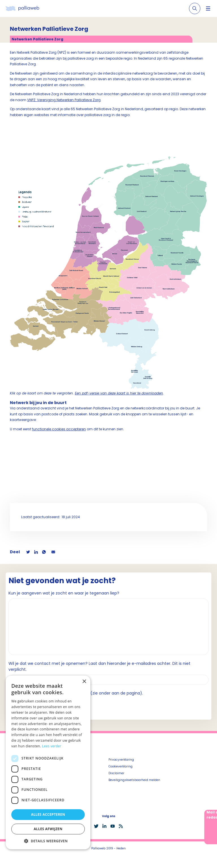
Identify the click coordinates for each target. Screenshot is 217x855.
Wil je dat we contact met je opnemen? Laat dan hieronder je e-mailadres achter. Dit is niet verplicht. (99, 666)
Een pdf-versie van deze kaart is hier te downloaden (119, 393)
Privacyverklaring (121, 760)
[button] (48, 841)
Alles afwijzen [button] (48, 828)
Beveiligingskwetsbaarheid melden (134, 780)
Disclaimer (116, 773)
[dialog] (48, 762)
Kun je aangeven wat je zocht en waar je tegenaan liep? (63, 593)
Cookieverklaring (120, 766)
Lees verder (52, 746)
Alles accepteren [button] (48, 814)
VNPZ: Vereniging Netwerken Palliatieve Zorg (64, 99)
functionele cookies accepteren (59, 429)
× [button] (84, 682)
